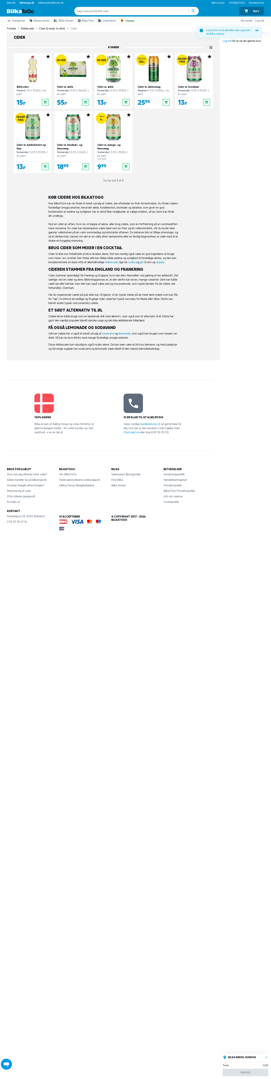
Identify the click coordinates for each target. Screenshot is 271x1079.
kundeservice (149, 423)
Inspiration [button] (106, 20)
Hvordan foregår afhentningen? (26, 485)
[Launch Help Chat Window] (6, 1064)
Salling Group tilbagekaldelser (76, 485)
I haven (127, 20)
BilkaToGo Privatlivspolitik (179, 490)
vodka (132, 262)
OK (257, 30)
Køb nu (245, 1072)
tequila (160, 262)
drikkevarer (111, 262)
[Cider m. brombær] (194, 81)
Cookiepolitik (171, 501)
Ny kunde (246, 20)
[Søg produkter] (193, 11)
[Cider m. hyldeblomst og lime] (33, 142)
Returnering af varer (19, 490)
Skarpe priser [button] (39, 21)
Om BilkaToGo (237, 2)
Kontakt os (13, 501)
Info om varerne (173, 496)
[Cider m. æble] (73, 81)
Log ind (259, 20)
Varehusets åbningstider (126, 474)
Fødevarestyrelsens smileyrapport (79, 479)
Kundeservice (256, 2)
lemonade (124, 333)
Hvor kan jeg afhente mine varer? (27, 474)
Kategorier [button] (16, 21)
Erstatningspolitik (174, 474)
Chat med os (131, 432)
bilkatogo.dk (27, 2)
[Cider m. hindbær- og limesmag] (73, 142)
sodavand (108, 333)
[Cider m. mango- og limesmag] (113, 142)
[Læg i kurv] (45, 102)
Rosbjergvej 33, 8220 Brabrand (25, 516)
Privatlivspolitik (172, 485)
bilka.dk (11, 2)
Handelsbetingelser (175, 479)
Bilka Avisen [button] (62, 20)
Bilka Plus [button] (85, 21)
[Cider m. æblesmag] (154, 81)
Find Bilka (117, 479)
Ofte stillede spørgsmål (21, 496)
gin (142, 262)
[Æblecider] (33, 81)
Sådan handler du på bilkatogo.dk (27, 479)
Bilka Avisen (218, 2)
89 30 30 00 (161, 432)
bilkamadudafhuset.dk (51, 2)
